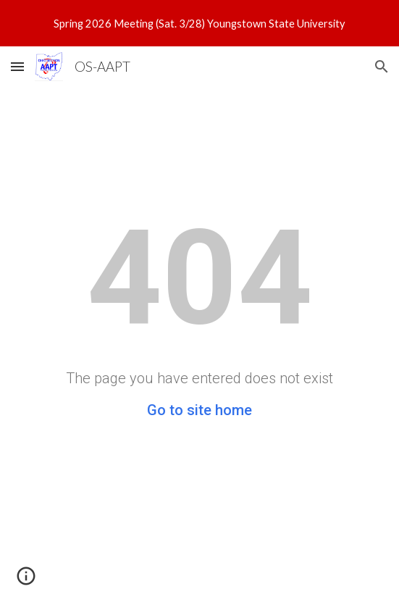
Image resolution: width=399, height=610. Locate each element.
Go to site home (199, 410)
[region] (199, 23)
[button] (17, 66)
